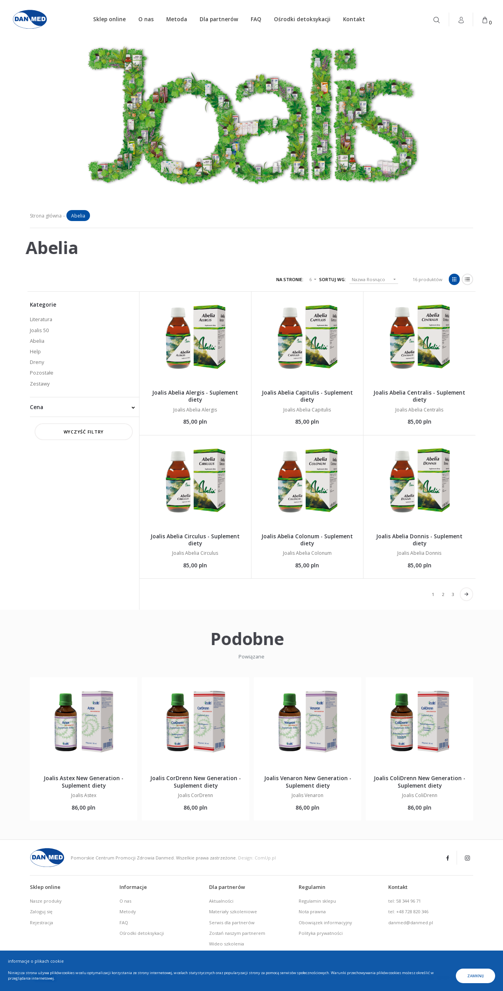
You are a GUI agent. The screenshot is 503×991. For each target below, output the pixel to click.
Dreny (37, 362)
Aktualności (221, 901)
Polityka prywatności (321, 933)
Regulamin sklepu (317, 901)
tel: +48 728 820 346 (408, 911)
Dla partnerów (219, 19)
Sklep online (109, 19)
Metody (127, 911)
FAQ (256, 19)
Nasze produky (46, 901)
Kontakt (354, 19)
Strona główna (46, 215)
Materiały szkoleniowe (233, 911)
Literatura (41, 319)
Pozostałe (41, 372)
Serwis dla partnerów (232, 922)
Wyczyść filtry (84, 432)
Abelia (37, 340)
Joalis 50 (39, 330)
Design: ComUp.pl (257, 858)
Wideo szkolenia (226, 944)
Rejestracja (41, 922)
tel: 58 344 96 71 (404, 901)
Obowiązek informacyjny (325, 922)
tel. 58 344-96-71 (389, 977)
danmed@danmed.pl (410, 922)
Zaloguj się (41, 911)
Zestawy (40, 383)
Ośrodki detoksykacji (302, 19)
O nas (146, 19)
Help (35, 351)
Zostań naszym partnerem (237, 933)
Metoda (176, 19)
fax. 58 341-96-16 (445, 977)
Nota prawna (312, 911)
